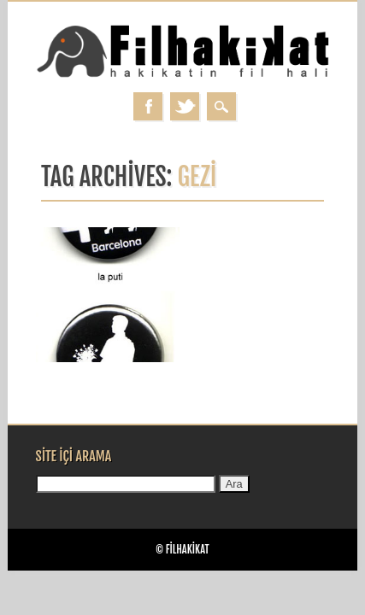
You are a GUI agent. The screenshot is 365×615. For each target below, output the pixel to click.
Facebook (147, 106)
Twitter (184, 106)
